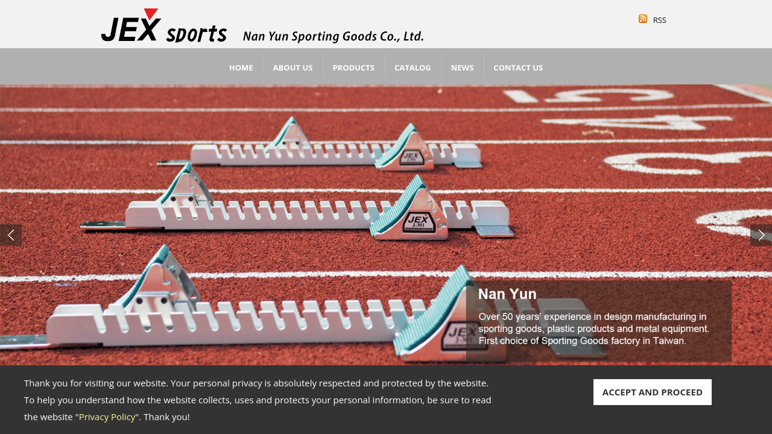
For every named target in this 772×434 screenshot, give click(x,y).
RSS (659, 19)
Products (353, 67)
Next (761, 235)
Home (241, 67)
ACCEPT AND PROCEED (653, 392)
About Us (293, 67)
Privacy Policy (107, 416)
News (462, 67)
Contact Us (518, 67)
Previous (11, 235)
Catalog (412, 67)
